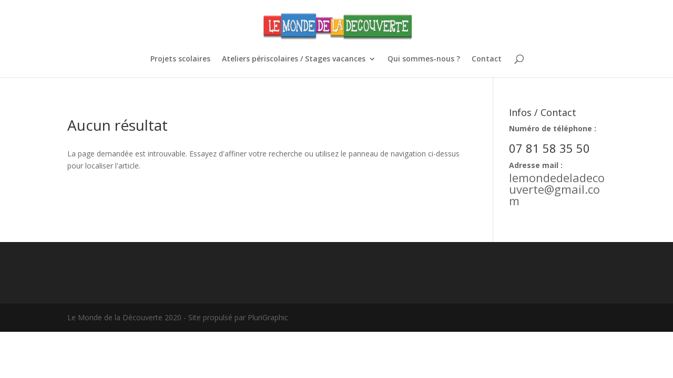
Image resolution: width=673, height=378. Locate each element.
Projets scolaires (180, 59)
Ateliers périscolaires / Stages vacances (293, 59)
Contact (487, 59)
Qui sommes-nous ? (424, 59)
